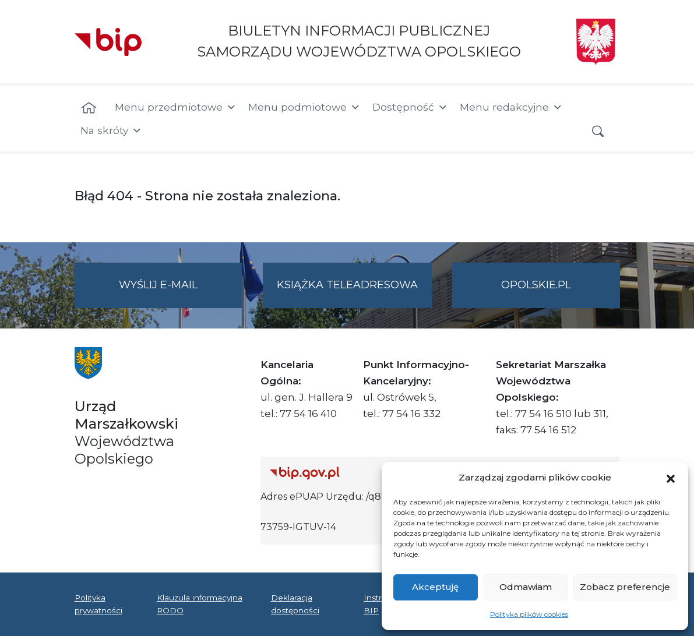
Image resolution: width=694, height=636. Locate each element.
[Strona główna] (89, 108)
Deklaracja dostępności (295, 604)
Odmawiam (525, 586)
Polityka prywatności (98, 604)
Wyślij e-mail (180, 292)
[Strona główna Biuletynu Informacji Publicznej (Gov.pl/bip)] (355, 473)
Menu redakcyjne (511, 107)
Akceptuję (435, 586)
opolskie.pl (536, 284)
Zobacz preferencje (625, 586)
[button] (671, 477)
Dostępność (410, 107)
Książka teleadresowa (347, 284)
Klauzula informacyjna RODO (199, 604)
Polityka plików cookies (529, 614)
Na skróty (111, 130)
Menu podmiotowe (304, 107)
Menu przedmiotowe (176, 107)
